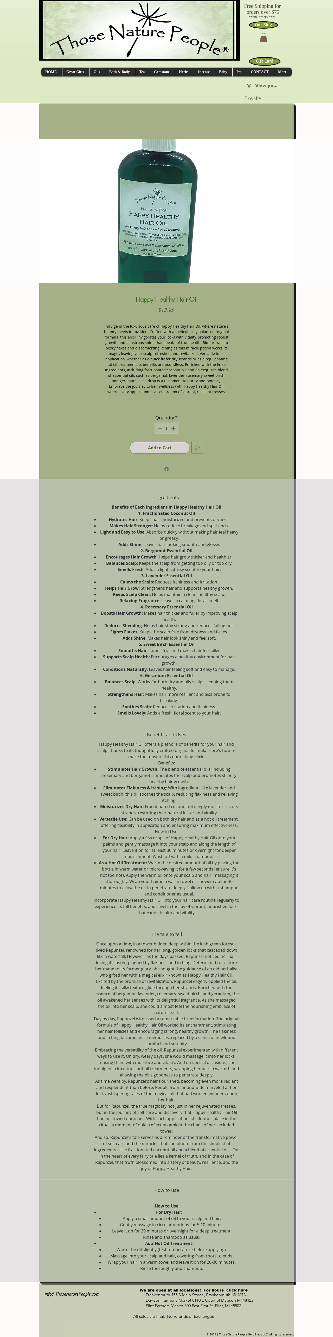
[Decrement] (159, 428)
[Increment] (174, 428)
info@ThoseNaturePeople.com (70, 1294)
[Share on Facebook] (166, 469)
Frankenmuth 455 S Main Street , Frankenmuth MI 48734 (191, 1294)
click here (237, 1290)
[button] (263, 37)
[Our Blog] (263, 25)
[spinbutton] (166, 428)
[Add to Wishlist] (197, 447)
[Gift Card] (264, 61)
